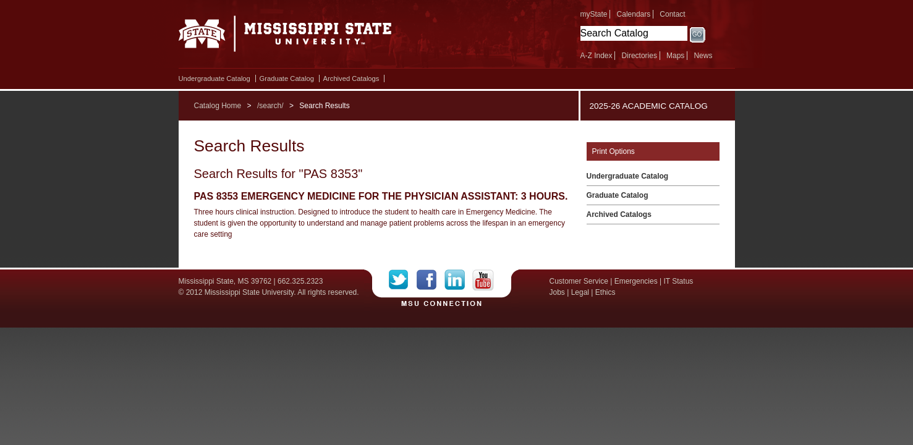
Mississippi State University (285, 37)
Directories (639, 55)
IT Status (679, 281)
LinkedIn (458, 279)
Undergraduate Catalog (214, 78)
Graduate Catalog (287, 78)
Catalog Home (218, 105)
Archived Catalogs (351, 78)
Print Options (613, 151)
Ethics (605, 292)
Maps (675, 55)
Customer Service (579, 281)
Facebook (430, 279)
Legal (580, 292)
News (703, 55)
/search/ (270, 105)
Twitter (403, 279)
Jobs (557, 292)
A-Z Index (596, 55)
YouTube (483, 279)
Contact (672, 14)
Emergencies (636, 281)
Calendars (634, 14)
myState (594, 14)
